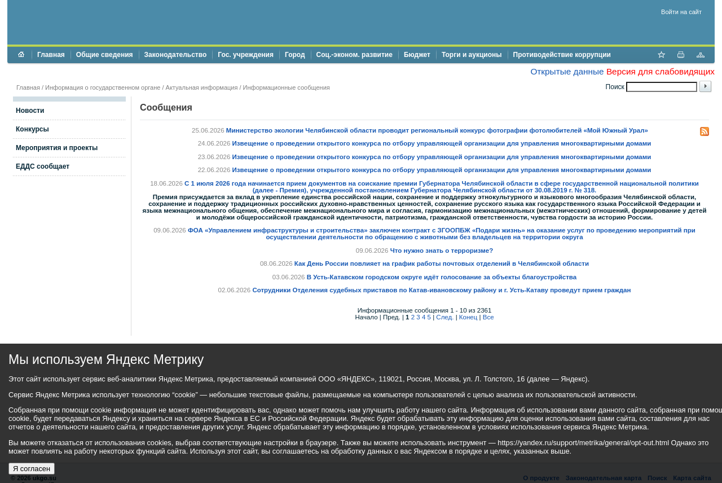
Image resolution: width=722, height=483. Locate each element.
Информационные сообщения (286, 87)
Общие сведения (104, 55)
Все (488, 317)
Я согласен (31, 468)
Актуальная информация (202, 87)
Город (295, 55)
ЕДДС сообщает (42, 166)
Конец (468, 317)
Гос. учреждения (246, 55)
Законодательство (175, 55)
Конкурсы (32, 129)
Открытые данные (567, 71)
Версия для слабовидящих (660, 71)
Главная (51, 55)
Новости (30, 111)
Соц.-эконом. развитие (354, 55)
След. (445, 317)
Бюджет (417, 55)
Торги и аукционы (472, 55)
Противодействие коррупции (562, 55)
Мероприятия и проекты (57, 148)
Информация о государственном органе (102, 87)
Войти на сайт (681, 11)
